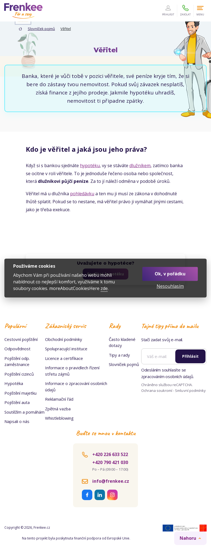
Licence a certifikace (64, 358)
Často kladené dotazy (122, 342)
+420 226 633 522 (110, 454)
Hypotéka (13, 383)
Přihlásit (190, 356)
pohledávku (82, 194)
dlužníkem (140, 165)
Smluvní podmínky (190, 390)
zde (104, 288)
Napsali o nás (16, 421)
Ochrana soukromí (157, 390)
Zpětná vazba (58, 408)
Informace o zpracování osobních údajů (76, 386)
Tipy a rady (119, 355)
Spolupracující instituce (66, 348)
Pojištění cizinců (19, 374)
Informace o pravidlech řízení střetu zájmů (72, 371)
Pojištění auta (17, 402)
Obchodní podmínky (63, 339)
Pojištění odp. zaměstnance (17, 361)
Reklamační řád (59, 399)
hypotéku (90, 165)
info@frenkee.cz (110, 481)
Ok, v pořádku (170, 274)
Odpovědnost (17, 348)
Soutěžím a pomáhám (24, 412)
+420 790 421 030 (110, 462)
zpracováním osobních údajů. (167, 376)
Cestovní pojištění (21, 339)
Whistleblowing (59, 418)
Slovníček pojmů (41, 28)
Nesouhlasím (170, 286)
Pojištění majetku (20, 393)
